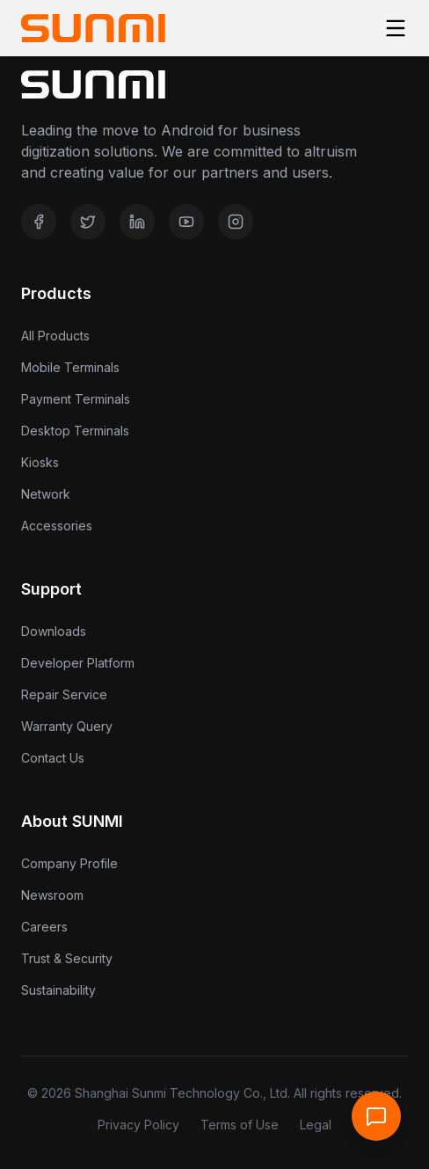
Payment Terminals (75, 398)
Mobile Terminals (70, 367)
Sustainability (58, 990)
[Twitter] (87, 221)
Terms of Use (239, 1124)
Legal (315, 1124)
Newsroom (52, 895)
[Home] (93, 28)
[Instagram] (235, 221)
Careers (44, 926)
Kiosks (40, 462)
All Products (55, 335)
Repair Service (64, 694)
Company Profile (69, 863)
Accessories (56, 525)
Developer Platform (78, 662)
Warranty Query (67, 726)
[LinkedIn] (137, 221)
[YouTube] (186, 221)
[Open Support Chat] (376, 1116)
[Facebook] (38, 221)
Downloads (53, 631)
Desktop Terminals (75, 430)
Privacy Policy (138, 1124)
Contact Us (52, 757)
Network (45, 493)
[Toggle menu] (395, 28)
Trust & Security (67, 958)
